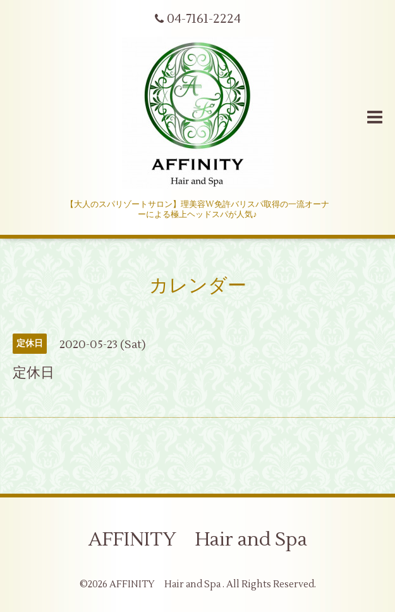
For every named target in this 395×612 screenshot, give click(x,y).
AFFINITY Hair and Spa (197, 539)
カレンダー (197, 285)
